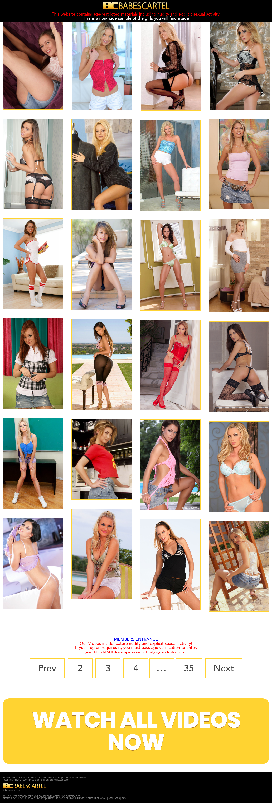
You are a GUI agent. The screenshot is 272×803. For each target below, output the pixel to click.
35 (189, 668)
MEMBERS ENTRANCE (136, 639)
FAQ (124, 798)
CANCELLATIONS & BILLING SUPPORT (65, 798)
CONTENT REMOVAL (96, 798)
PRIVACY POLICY (36, 798)
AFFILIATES (114, 798)
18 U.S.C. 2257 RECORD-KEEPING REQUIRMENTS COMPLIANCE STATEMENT (41, 796)
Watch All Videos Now (136, 731)
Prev (47, 668)
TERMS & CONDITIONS (14, 798)
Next (223, 668)
